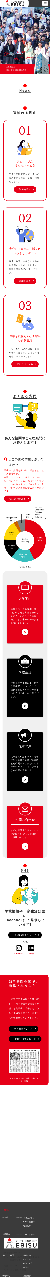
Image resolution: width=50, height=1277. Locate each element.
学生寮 (26, 1217)
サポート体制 (8, 1188)
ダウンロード (25, 1039)
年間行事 (27, 1213)
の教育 (29, 1155)
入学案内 (6, 1167)
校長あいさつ (29, 1151)
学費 (25, 1171)
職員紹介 (27, 1159)
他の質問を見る (17, 498)
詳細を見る (25, 189)
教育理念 (6, 1150)
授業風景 (27, 1209)
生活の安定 (28, 1196)
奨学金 (26, 1200)
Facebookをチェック (25, 935)
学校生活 (6, 1209)
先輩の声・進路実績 (10, 1225)
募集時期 (27, 1175)
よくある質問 (7, 1232)
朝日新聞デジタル (23, 1029)
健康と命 (27, 1188)
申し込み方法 (29, 1179)
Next (47, 40)
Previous (3, 40)
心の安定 (27, 1192)
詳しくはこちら (25, 364)
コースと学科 (29, 1167)
